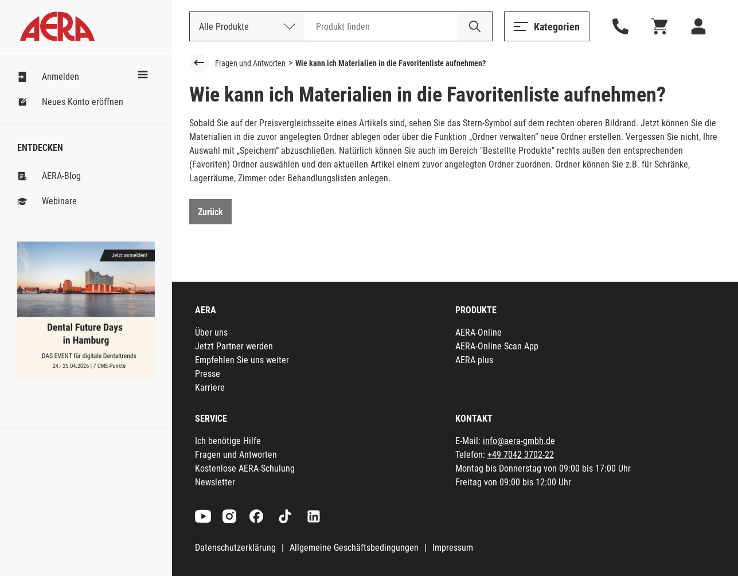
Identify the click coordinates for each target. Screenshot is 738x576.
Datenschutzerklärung (235, 547)
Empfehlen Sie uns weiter (242, 360)
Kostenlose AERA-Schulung (245, 468)
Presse (207, 373)
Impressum (452, 547)
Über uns (211, 332)
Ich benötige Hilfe (228, 440)
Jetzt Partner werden (234, 346)
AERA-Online (478, 332)
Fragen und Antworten (250, 63)
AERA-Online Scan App (496, 346)
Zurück (210, 212)
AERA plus (474, 360)
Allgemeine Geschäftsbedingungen (354, 547)
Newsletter (215, 482)
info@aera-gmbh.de (519, 440)
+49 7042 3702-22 (520, 454)
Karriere (210, 387)
